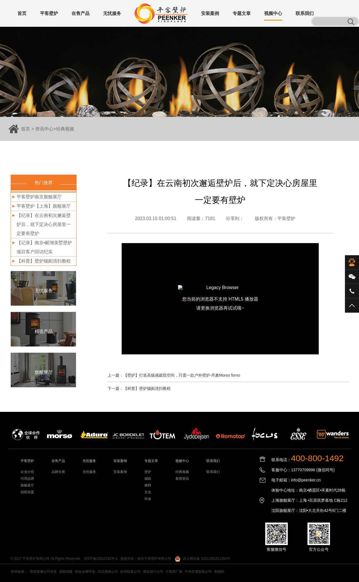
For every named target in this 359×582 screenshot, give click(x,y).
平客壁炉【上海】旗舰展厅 (44, 206)
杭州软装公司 (130, 572)
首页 (25, 128)
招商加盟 (27, 492)
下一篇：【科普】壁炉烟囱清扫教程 (139, 388)
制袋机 (219, 572)
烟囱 (147, 479)
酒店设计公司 (153, 572)
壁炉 (147, 472)
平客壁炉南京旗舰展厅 (39, 196)
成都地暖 (66, 572)
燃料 (147, 485)
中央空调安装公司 (198, 572)
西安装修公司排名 (43, 572)
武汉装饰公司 (108, 572)
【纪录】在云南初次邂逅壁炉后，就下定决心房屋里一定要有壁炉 (44, 224)
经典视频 (65, 128)
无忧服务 (89, 472)
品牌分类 (58, 472)
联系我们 (213, 472)
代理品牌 (27, 479)
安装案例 (120, 472)
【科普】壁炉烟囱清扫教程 (44, 261)
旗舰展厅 (27, 485)
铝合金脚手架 (85, 572)
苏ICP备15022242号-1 (101, 559)
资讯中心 (44, 128)
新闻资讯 (182, 479)
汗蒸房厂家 (174, 572)
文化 (147, 492)
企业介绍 (27, 472)
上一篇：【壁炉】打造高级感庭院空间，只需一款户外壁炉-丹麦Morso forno (174, 375)
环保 (147, 499)
